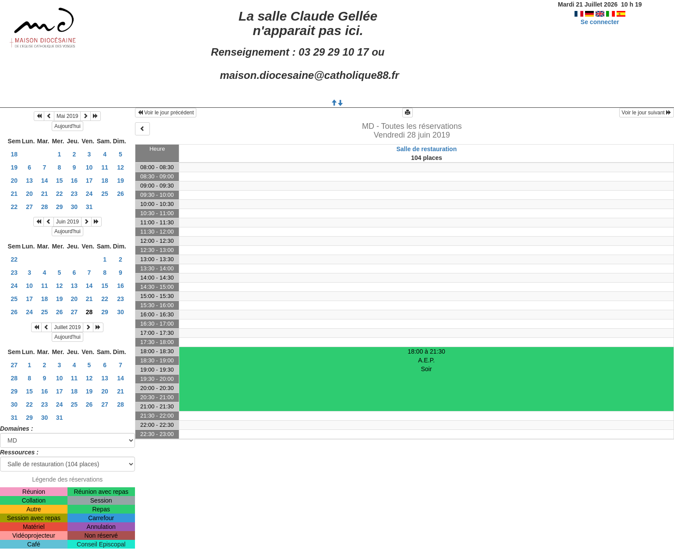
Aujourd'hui (67, 126)
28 (44, 206)
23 (74, 193)
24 (89, 193)
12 (120, 167)
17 (89, 180)
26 (120, 193)
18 (14, 154)
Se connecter (600, 21)
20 (14, 180)
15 (59, 180)
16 (74, 180)
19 (14, 167)
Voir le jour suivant (646, 113)
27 (29, 206)
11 (104, 167)
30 (74, 206)
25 (104, 193)
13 (29, 180)
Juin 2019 (67, 222)
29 (59, 206)
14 (44, 180)
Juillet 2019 (67, 327)
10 (89, 167)
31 (89, 206)
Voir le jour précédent (166, 113)
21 (14, 193)
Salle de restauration (427, 148)
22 (59, 193)
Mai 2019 (67, 116)
